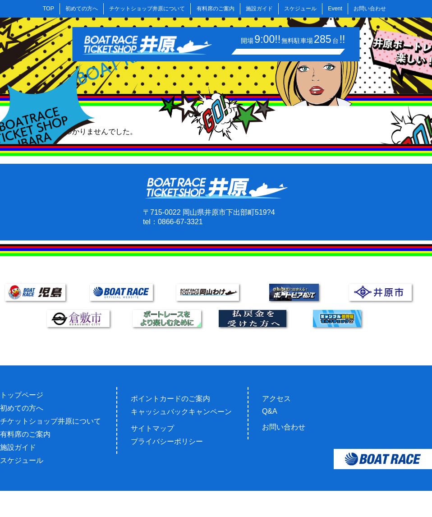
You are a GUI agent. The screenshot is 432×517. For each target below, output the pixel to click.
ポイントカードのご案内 (170, 398)
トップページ (21, 395)
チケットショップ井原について (147, 8)
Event (335, 8)
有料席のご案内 (215, 8)
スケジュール (300, 8)
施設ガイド (259, 8)
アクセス (276, 398)
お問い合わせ (370, 8)
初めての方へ (81, 8)
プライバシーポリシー (167, 441)
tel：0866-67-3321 (173, 222)
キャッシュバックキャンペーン (181, 411)
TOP (48, 8)
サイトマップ (152, 428)
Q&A (269, 411)
